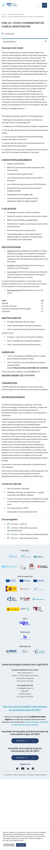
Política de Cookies (40, 775)
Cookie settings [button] (9, 845)
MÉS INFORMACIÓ (9, 42)
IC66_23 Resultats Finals (28, 538)
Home (4, 14)
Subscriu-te (21, 741)
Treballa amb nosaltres (16, 14)
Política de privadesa (19, 775)
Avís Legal (30, 775)
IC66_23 (23, 524)
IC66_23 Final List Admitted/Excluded (34, 534)
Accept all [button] (21, 845)
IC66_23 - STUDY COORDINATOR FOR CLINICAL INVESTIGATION (23, 16)
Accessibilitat (8, 775)
